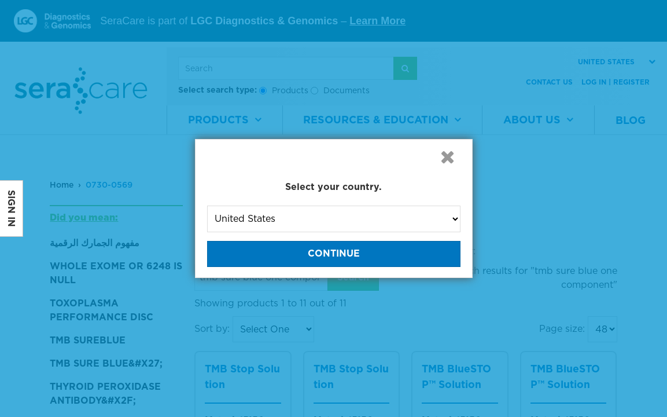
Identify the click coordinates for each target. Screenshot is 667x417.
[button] (447, 157)
